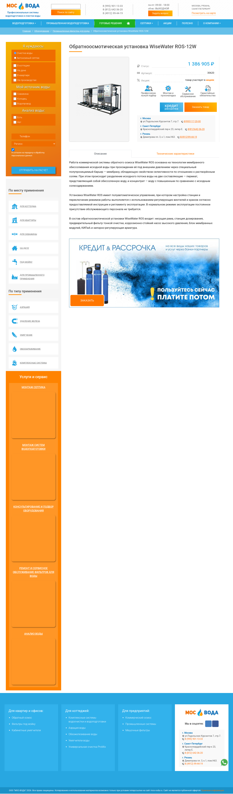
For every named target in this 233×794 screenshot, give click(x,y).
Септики (145, 23)
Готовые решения (111, 23)
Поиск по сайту (65, 12)
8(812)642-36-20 (196, 129)
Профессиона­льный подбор (148, 94)
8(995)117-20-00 (192, 121)
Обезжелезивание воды (83, 734)
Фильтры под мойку (23, 724)
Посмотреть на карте (204, 13)
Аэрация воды (77, 728)
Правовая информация (212, 791)
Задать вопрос (160, 13)
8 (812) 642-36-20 (113, 9)
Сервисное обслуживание (188, 95)
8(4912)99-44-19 (188, 137)
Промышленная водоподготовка (67, 23)
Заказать (87, 300)
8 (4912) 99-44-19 (113, 13)
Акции (167, 23)
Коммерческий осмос (138, 718)
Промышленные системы (140, 724)
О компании (211, 23)
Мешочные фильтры (137, 730)
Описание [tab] (100, 153)
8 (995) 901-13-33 (113, 6)
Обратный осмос (22, 718)
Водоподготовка (23, 23)
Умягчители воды (79, 741)
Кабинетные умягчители (26, 730)
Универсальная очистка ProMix (87, 747)
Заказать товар (200, 107)
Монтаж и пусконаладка (168, 94)
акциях (210, 80)
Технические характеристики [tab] (175, 153)
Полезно (187, 23)
